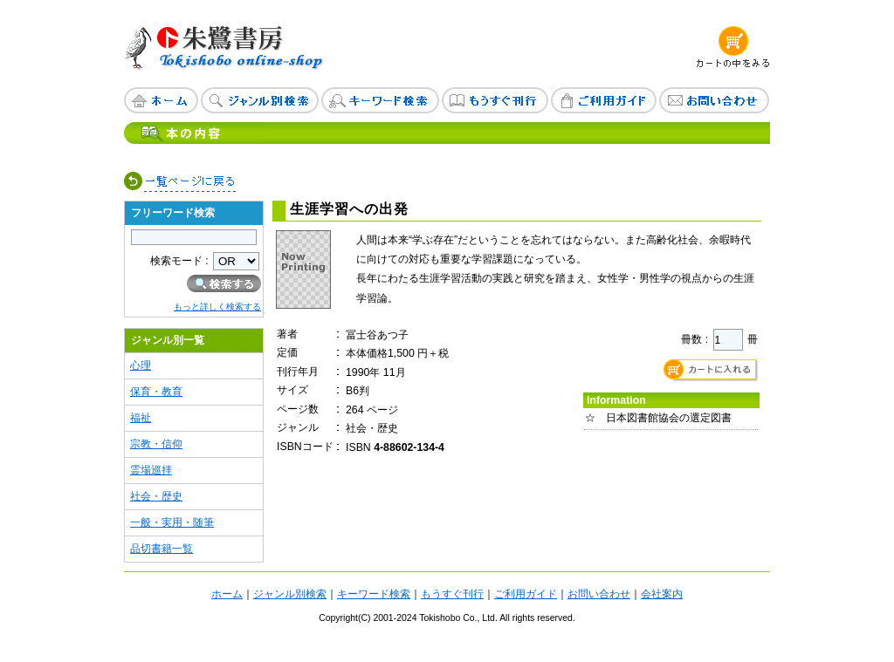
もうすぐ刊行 (452, 594)
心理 (140, 365)
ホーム (227, 594)
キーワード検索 (373, 594)
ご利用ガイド (525, 594)
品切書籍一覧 (161, 549)
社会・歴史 (156, 496)
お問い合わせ (598, 594)
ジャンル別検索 (290, 594)
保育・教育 (156, 392)
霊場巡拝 (151, 470)
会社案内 (662, 594)
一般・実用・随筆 (172, 522)
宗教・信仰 (156, 444)
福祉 (140, 418)
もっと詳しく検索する (217, 306)
